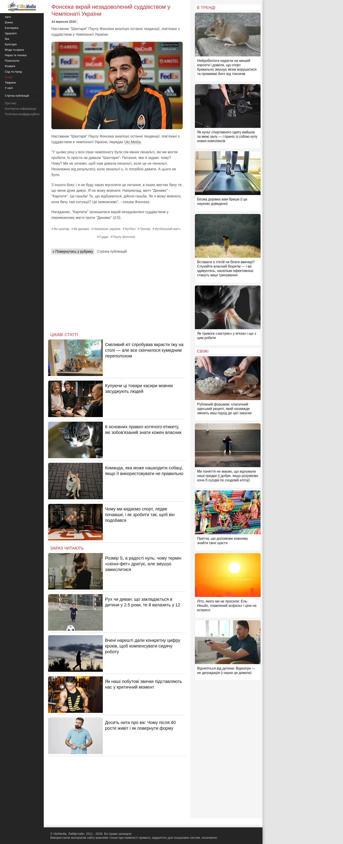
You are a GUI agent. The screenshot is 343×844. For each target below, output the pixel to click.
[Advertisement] (117, 292)
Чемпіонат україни (107, 229)
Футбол (130, 229)
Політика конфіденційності (23, 114)
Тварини (10, 82)
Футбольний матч (167, 229)
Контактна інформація (20, 108)
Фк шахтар (61, 229)
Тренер (145, 229)
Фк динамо (81, 229)
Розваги (10, 66)
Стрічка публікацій (112, 251)
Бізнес (9, 22)
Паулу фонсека (124, 236)
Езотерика (11, 28)
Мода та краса (14, 49)
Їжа (7, 38)
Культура (11, 44)
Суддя (103, 236)
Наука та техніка (15, 55)
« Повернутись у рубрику (72, 251)
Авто (8, 17)
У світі (9, 88)
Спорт (9, 77)
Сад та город (13, 71)
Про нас (10, 103)
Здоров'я (11, 33)
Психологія (12, 60)
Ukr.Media (132, 142)
